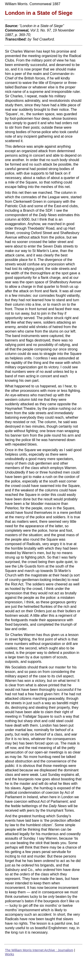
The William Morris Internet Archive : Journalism (39, 950)
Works (9, 954)
